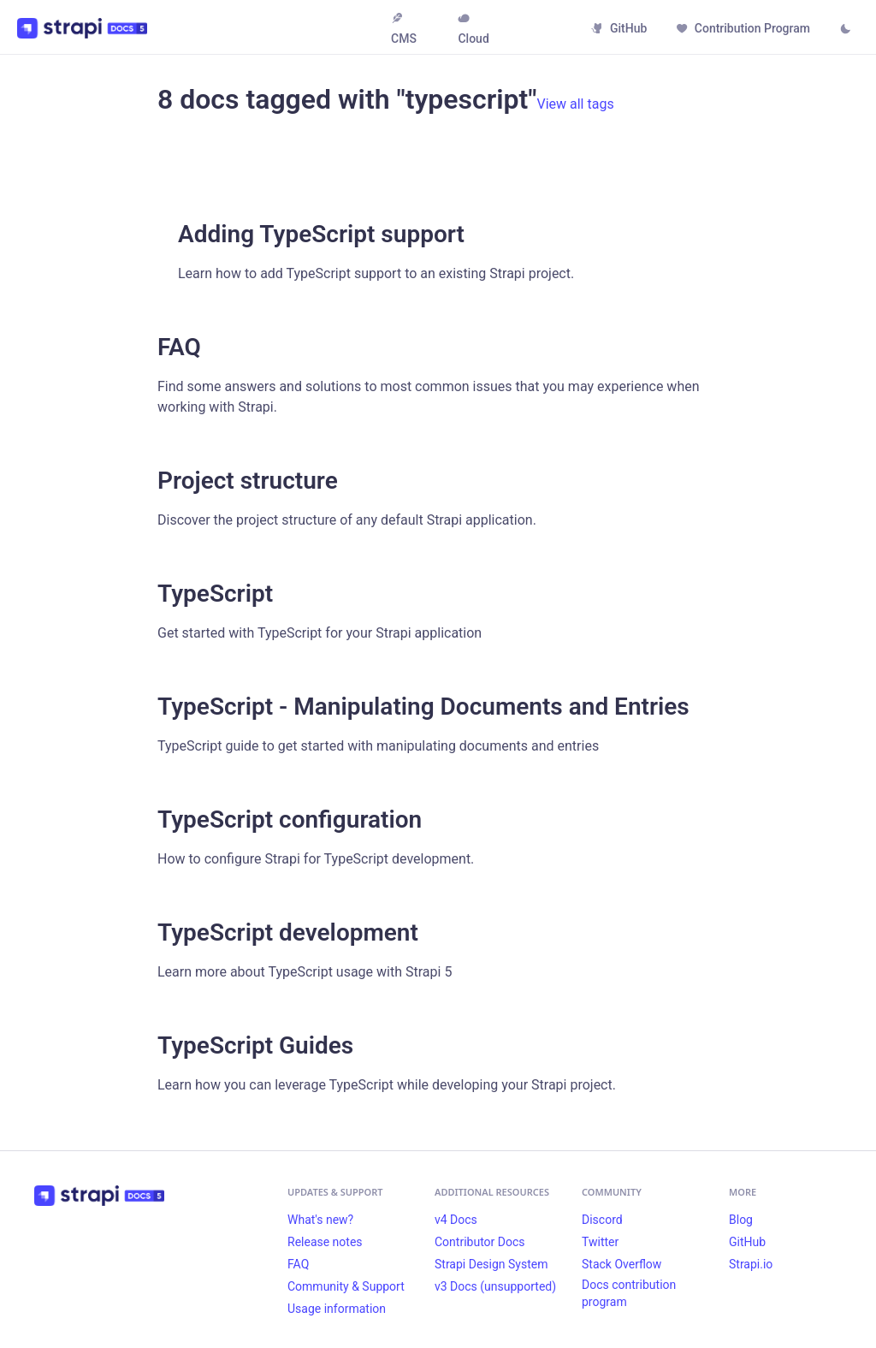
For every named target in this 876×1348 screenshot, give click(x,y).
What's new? (320, 1219)
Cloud (473, 28)
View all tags (574, 104)
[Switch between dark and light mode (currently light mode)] (845, 30)
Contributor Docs (480, 1242)
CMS (404, 28)
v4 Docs (456, 1219)
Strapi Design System (491, 1264)
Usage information (336, 1308)
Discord (602, 1219)
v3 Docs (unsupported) (495, 1286)
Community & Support (346, 1286)
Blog (741, 1219)
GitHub (619, 28)
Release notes (325, 1242)
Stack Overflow (621, 1264)
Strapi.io (750, 1264)
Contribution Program (743, 28)
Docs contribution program (629, 1293)
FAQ (298, 1264)
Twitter (600, 1242)
